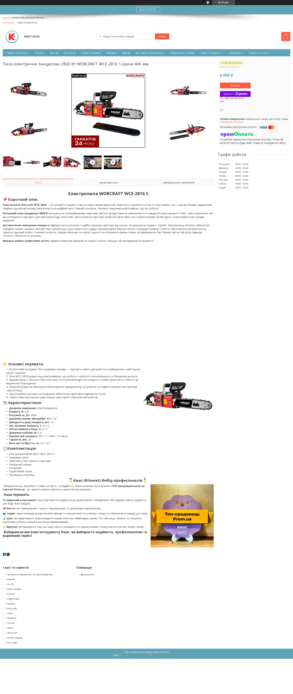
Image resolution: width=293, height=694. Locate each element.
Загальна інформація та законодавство (30, 574)
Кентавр (12, 642)
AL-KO (10, 584)
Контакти (69, 52)
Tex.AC (11, 623)
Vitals (10, 627)
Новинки (111, 52)
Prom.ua (164, 652)
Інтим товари (15, 637)
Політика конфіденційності (165, 655)
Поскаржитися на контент (135, 655)
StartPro (11, 618)
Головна (39, 52)
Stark (10, 613)
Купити (235, 85)
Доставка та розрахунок (150, 52)
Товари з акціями (91, 52)
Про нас (54, 52)
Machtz (11, 603)
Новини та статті (258, 52)
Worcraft (12, 632)
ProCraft (12, 608)
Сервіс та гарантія (210, 52)
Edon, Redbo (14, 589)
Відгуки (126, 52)
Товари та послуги (16, 52)
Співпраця (235, 52)
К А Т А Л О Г (148, 10)
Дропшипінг (87, 574)
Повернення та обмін (182, 52)
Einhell (11, 579)
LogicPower (13, 598)
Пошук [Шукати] (162, 36)
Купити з (235, 94)
